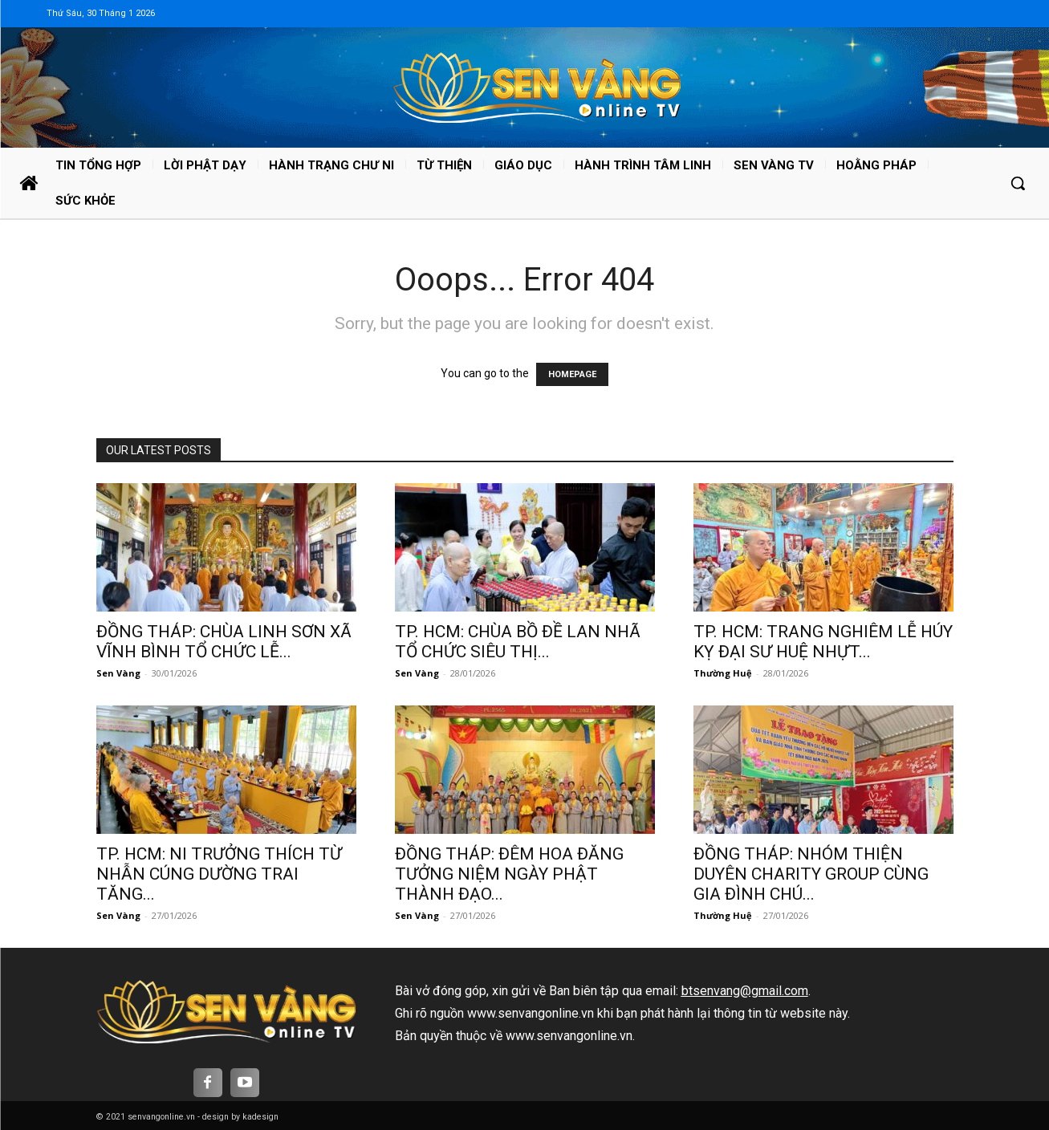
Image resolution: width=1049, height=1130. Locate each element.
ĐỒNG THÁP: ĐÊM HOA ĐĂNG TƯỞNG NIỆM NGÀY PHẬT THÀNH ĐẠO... (509, 874)
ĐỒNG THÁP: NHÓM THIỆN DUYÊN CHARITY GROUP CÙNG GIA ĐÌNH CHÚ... (811, 874)
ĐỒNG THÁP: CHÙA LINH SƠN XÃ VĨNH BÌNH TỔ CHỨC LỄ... (224, 641)
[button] (1018, 183)
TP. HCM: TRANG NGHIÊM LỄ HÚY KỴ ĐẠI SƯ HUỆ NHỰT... (823, 641)
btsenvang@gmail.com (744, 990)
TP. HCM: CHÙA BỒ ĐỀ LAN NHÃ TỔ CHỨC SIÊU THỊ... (517, 641)
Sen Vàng (118, 673)
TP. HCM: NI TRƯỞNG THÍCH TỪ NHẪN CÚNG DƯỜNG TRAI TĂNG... (219, 874)
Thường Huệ (722, 673)
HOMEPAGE (572, 374)
